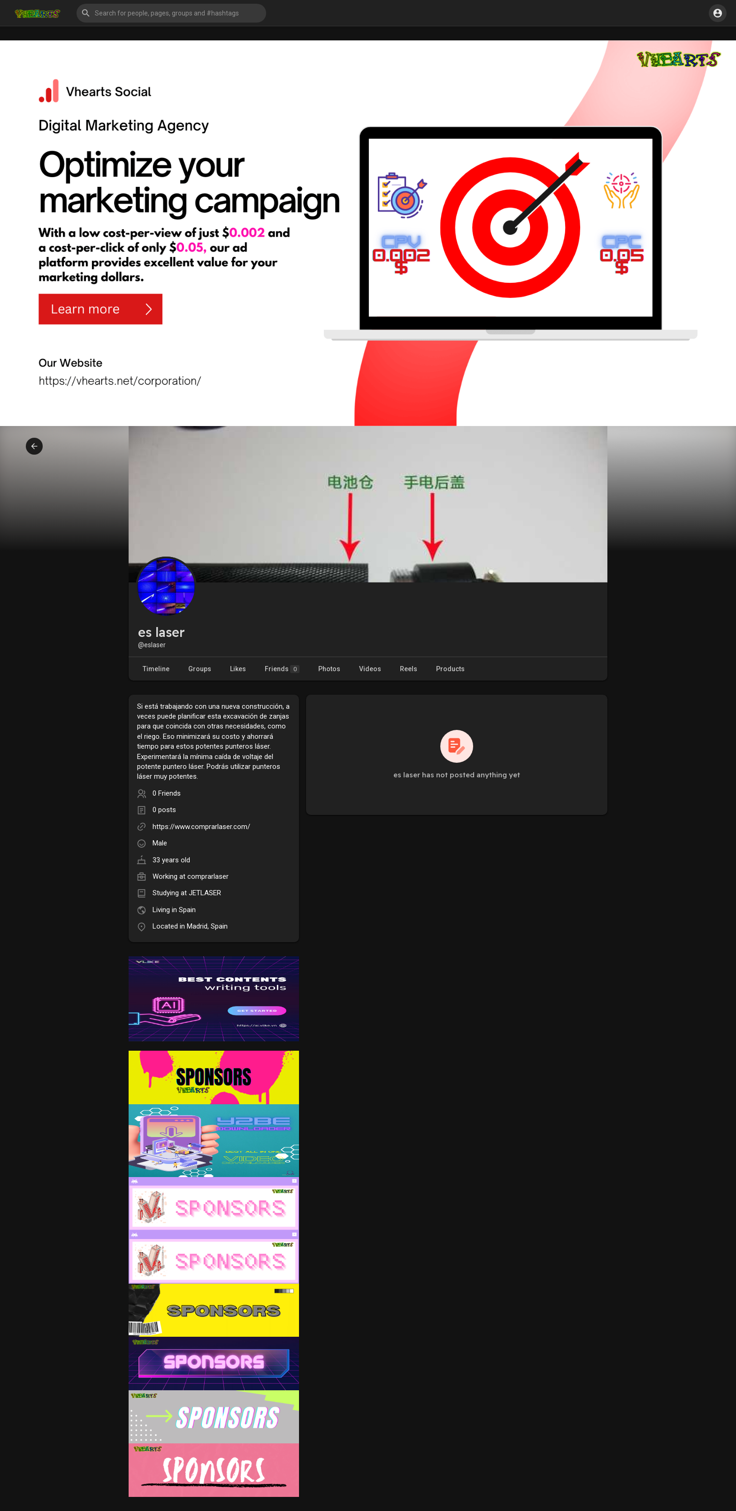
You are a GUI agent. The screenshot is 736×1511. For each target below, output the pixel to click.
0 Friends (167, 793)
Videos (370, 669)
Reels (408, 669)
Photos (329, 669)
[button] (171, 13)
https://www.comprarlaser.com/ (201, 826)
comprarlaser (208, 876)
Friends (282, 669)
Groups (199, 669)
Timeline (156, 669)
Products (450, 669)
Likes (238, 669)
